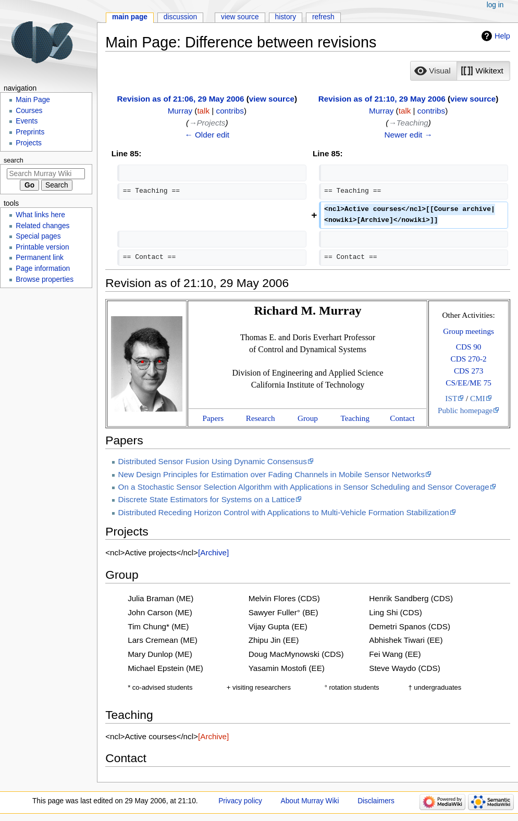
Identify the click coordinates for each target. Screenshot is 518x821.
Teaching (354, 418)
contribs (230, 110)
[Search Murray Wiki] (46, 173)
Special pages (38, 236)
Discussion (180, 17)
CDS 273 (468, 370)
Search (13, 160)
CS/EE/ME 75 (468, 382)
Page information (43, 268)
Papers (213, 418)
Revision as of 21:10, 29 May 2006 (382, 98)
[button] (433, 71)
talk (203, 110)
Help (502, 36)
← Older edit (207, 134)
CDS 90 (469, 346)
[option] (433, 70)
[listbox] (460, 71)
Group (308, 418)
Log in (495, 5)
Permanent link (40, 258)
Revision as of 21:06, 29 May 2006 (180, 98)
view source (271, 98)
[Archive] (213, 552)
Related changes (42, 226)
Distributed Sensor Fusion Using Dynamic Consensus (212, 461)
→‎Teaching (408, 122)
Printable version (42, 247)
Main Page (129, 17)
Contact (402, 418)
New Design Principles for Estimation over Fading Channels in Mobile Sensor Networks (271, 474)
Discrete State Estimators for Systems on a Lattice (206, 499)
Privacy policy (240, 801)
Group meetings (468, 331)
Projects (29, 143)
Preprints (30, 132)
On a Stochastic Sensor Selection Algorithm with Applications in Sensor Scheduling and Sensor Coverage (303, 486)
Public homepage (465, 410)
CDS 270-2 (469, 358)
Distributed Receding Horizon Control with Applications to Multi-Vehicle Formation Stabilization (283, 512)
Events (27, 121)
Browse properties (44, 279)
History (286, 17)
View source (240, 17)
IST (451, 398)
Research (260, 418)
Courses (29, 111)
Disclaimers (375, 801)
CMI (477, 398)
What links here (40, 215)
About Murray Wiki (310, 801)
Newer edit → (408, 134)
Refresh (323, 17)
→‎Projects (207, 122)
